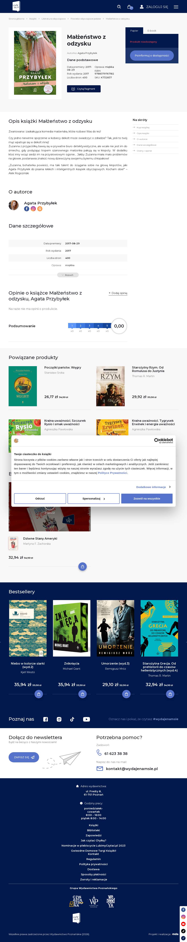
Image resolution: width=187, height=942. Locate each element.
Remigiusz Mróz (115, 668)
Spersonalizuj (94, 498)
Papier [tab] (134, 30)
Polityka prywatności (93, 864)
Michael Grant (71, 668)
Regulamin (93, 859)
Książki (33, 18)
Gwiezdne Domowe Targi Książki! (93, 850)
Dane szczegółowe (146, 145)
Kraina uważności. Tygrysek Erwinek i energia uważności (153, 422)
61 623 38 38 (112, 753)
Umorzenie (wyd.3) (115, 663)
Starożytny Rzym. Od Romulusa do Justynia (148, 369)
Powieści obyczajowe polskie (86, 18)
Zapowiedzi (94, 835)
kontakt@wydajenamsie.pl (127, 769)
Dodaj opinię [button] (119, 293)
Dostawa (93, 869)
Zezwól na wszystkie (147, 498)
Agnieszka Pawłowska (58, 429)
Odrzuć (40, 498)
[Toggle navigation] (119, 6)
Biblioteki (93, 830)
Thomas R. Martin (143, 376)
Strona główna (16, 18)
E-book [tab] (152, 30)
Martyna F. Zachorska (37, 543)
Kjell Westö (28, 672)
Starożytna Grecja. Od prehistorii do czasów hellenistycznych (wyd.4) (159, 667)
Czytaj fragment (83, 89)
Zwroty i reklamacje (93, 879)
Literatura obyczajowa (54, 18)
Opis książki (143, 133)
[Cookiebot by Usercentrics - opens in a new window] (157, 440)
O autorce (142, 139)
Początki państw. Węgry (62, 367)
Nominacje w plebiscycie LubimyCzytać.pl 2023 (93, 845)
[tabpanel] (28, 647)
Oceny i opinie (144, 150)
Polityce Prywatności (112, 472)
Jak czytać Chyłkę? (93, 840)
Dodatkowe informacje (151, 486)
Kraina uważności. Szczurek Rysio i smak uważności (65, 422)
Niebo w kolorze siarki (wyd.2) (28, 665)
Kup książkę (143, 127)
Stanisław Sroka (54, 372)
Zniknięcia (71, 663)
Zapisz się (24, 757)
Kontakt (93, 854)
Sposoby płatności (93, 874)
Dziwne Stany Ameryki (40, 538)
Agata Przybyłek (87, 53)
